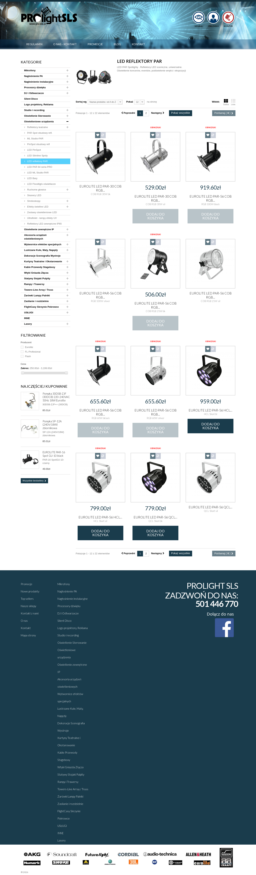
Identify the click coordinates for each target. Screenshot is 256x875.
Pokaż (129, 101)
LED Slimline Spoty (37, 155)
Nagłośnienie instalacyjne (38, 81)
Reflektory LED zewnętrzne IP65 (44, 223)
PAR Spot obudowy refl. (39, 132)
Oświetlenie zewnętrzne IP (39, 229)
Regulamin (34, 44)
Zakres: (25, 368)
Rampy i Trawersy (34, 284)
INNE (27, 318)
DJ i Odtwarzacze (34, 93)
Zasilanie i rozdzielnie (36, 301)
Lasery (28, 323)
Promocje (95, 44)
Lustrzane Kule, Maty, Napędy (41, 250)
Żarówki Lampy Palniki (37, 295)
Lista (233, 102)
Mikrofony (30, 70)
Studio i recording (34, 110)
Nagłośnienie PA (33, 76)
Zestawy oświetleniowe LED (42, 212)
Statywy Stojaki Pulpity (37, 278)
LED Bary (32, 178)
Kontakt (138, 44)
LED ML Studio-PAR (38, 172)
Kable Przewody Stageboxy (39, 267)
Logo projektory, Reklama (38, 104)
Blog (117, 44)
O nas (24, 620)
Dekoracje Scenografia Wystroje (42, 255)
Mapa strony (28, 635)
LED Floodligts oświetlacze (41, 184)
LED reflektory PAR (37, 161)
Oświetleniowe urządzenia (39, 121)
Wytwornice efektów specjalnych (42, 244)
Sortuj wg (81, 101)
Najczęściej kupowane (44, 386)
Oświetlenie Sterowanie (37, 115)
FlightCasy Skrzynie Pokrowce (41, 306)
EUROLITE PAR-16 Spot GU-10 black (54, 454)
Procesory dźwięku (35, 87)
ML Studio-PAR (35, 138)
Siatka (226, 102)
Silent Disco (31, 98)
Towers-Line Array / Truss (38, 289)
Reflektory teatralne (37, 127)
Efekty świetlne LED (37, 206)
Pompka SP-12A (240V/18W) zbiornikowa (52, 425)
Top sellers (27, 598)
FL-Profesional (33, 351)
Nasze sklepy (28, 606)
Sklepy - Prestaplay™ (38, 872)
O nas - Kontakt (65, 44)
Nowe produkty (30, 591)
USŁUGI (28, 312)
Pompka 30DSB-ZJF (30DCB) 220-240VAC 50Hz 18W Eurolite (56, 397)
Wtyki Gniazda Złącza (36, 272)
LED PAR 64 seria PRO (39, 167)
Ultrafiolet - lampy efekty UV (42, 218)
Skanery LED (34, 195)
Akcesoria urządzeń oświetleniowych (35, 237)
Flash (28, 356)
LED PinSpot (34, 150)
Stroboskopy (34, 201)
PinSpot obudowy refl (38, 144)
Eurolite (29, 347)
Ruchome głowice (36, 189)
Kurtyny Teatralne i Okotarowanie (43, 261)
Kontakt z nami (30, 613)
